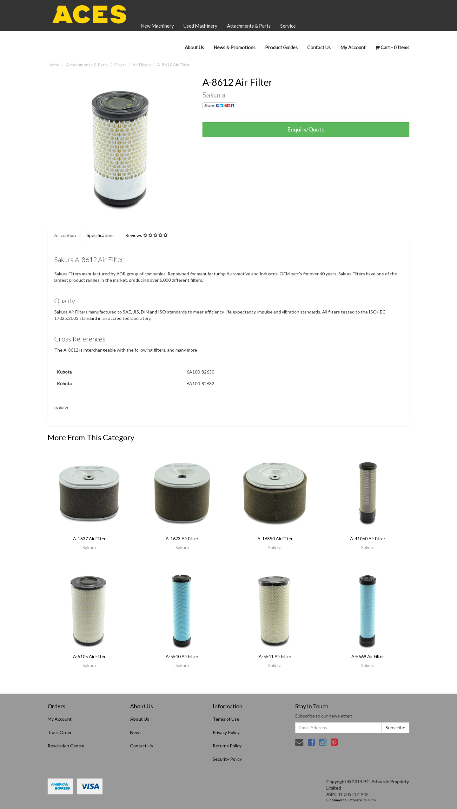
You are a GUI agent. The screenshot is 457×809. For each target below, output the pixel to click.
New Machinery (157, 26)
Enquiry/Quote (306, 129)
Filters (120, 64)
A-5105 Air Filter (89, 656)
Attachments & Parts (249, 26)
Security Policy (227, 759)
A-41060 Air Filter (367, 538)
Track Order (60, 732)
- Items (392, 47)
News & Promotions (234, 47)
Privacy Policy (226, 732)
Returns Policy (227, 745)
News (136, 732)
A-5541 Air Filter (275, 656)
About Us (194, 47)
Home (53, 64)
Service (288, 26)
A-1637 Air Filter (89, 538)
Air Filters (141, 64)
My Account (60, 719)
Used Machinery (200, 26)
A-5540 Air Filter (182, 656)
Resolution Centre (66, 745)
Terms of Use (226, 719)
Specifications (101, 235)
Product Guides (281, 47)
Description (64, 235)
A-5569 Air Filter (367, 656)
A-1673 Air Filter (182, 538)
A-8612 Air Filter (173, 64)
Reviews (146, 235)
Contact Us (319, 47)
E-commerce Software (344, 800)
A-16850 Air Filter (275, 538)
